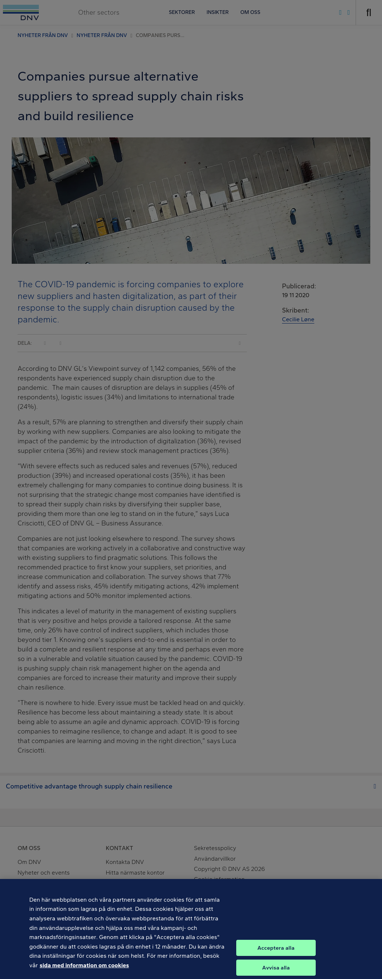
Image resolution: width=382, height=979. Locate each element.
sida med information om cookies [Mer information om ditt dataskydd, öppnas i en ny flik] (84, 969)
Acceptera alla (275, 952)
